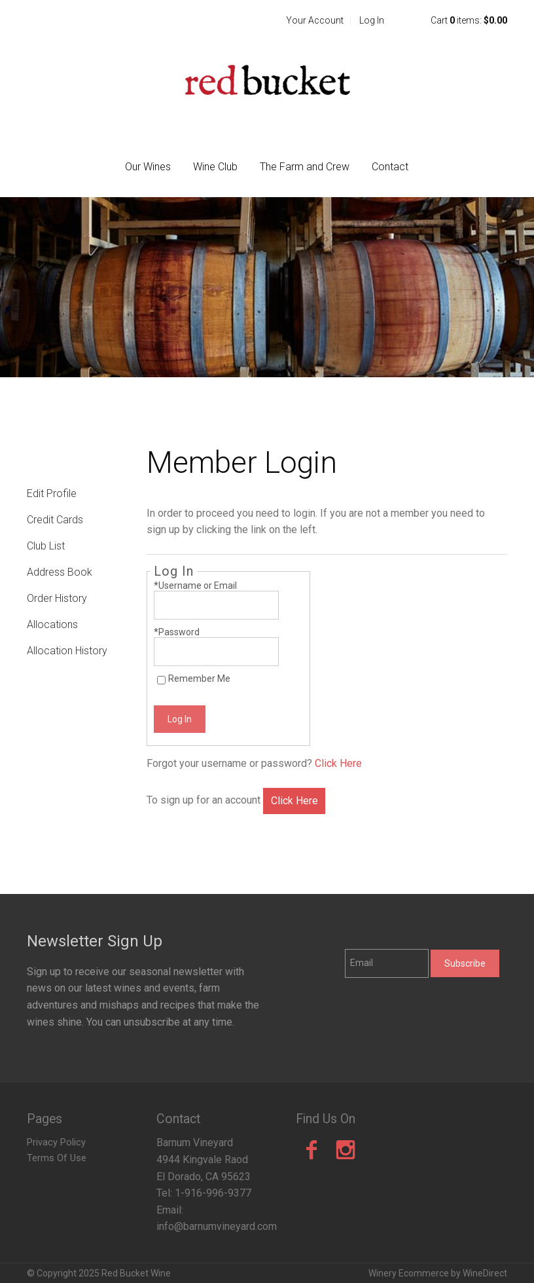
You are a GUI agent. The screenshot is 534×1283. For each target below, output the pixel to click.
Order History (57, 598)
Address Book (59, 572)
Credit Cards (55, 519)
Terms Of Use (56, 1158)
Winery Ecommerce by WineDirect (437, 1273)
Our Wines (148, 166)
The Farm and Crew (304, 166)
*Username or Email (195, 585)
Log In (371, 20)
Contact (390, 166)
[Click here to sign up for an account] (294, 801)
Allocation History (67, 650)
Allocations (52, 624)
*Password (177, 632)
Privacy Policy (56, 1142)
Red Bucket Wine (267, 80)
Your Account (315, 20)
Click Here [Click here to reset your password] (338, 763)
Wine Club (215, 166)
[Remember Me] (161, 680)
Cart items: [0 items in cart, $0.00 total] (469, 20)
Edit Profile (52, 493)
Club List (46, 546)
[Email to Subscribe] (387, 963)
